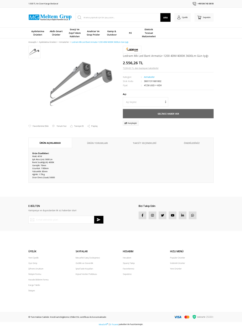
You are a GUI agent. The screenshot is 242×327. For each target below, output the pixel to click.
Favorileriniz (128, 268)
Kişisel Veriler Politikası (86, 274)
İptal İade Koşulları (84, 268)
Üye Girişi (32, 263)
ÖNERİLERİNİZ (192, 143)
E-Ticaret (114, 324)
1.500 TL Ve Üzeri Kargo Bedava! (43, 3)
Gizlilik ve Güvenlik (84, 263)
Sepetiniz (127, 274)
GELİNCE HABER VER (168, 113)
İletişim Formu (34, 274)
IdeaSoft (103, 324)
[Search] (123, 17)
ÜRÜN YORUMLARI (97, 143)
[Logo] (50, 17)
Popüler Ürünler (177, 257)
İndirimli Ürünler (177, 263)
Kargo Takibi (34, 285)
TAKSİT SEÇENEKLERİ (144, 143)
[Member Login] (182, 17)
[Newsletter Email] (65, 220)
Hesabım (127, 257)
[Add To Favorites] (38, 126)
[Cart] (204, 17)
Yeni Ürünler (176, 268)
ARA (165, 17)
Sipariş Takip (129, 263)
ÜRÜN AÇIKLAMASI (50, 143)
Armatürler (149, 77)
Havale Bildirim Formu (38, 279)
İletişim (31, 290)
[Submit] (98, 220)
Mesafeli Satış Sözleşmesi (88, 257)
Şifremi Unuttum (35, 268)
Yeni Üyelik (33, 257)
